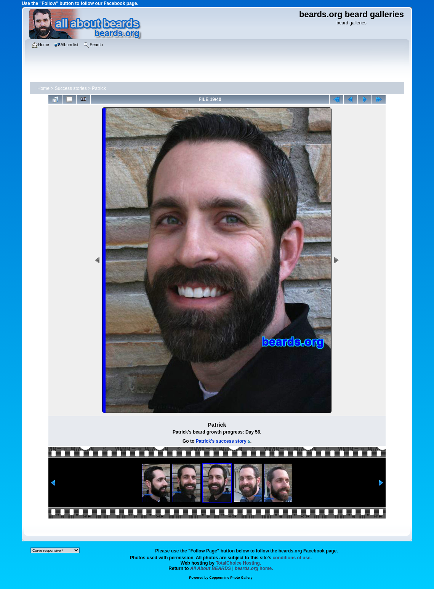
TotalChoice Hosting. (238, 563)
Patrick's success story (221, 441)
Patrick (99, 88)
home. (231, 568)
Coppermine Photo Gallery (231, 577)
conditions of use (291, 557)
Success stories (71, 88)
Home (43, 88)
